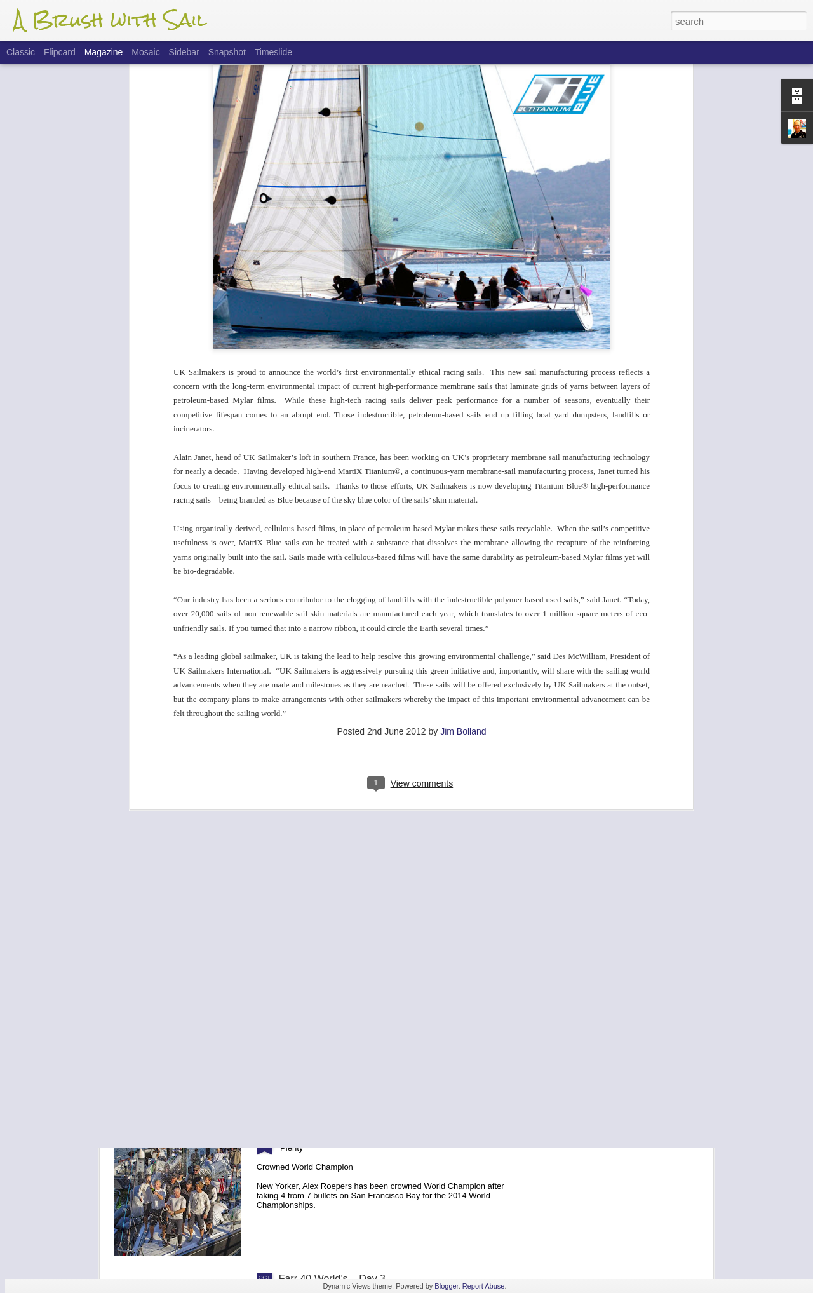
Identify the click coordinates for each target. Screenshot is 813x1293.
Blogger (446, 1286)
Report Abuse (483, 1286)
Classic (20, 52)
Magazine (103, 52)
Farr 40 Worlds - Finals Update (348, 990)
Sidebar (184, 52)
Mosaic (145, 52)
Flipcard (60, 52)
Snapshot (227, 52)
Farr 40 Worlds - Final (328, 1134)
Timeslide (273, 52)
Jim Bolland (463, 595)
